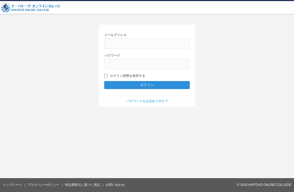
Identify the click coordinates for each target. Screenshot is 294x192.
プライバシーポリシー (43, 185)
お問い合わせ (115, 185)
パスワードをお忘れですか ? (147, 101)
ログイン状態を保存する (124, 76)
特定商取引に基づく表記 (82, 185)
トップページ (12, 185)
